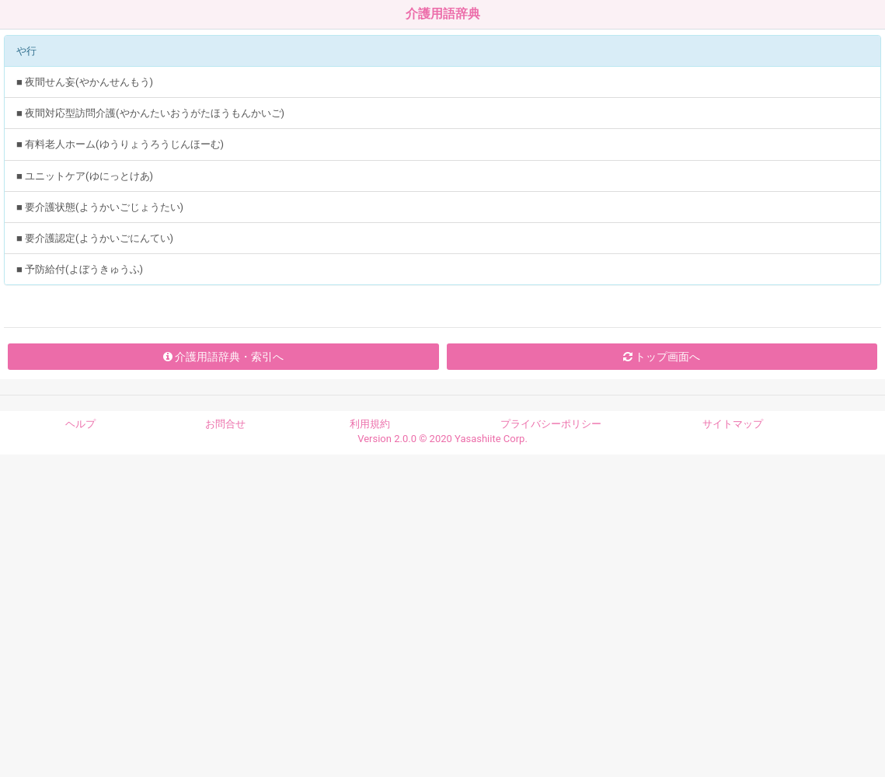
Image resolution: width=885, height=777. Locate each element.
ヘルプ (80, 424)
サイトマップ (732, 424)
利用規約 (370, 424)
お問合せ (225, 424)
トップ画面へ (661, 356)
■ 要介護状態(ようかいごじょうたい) (99, 207)
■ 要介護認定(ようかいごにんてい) (94, 238)
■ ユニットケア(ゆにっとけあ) (84, 176)
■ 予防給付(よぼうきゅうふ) (79, 269)
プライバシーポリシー (550, 424)
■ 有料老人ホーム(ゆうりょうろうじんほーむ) (120, 144)
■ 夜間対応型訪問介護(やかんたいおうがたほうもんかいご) (150, 113)
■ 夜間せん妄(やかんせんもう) (84, 82)
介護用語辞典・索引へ (223, 356)
